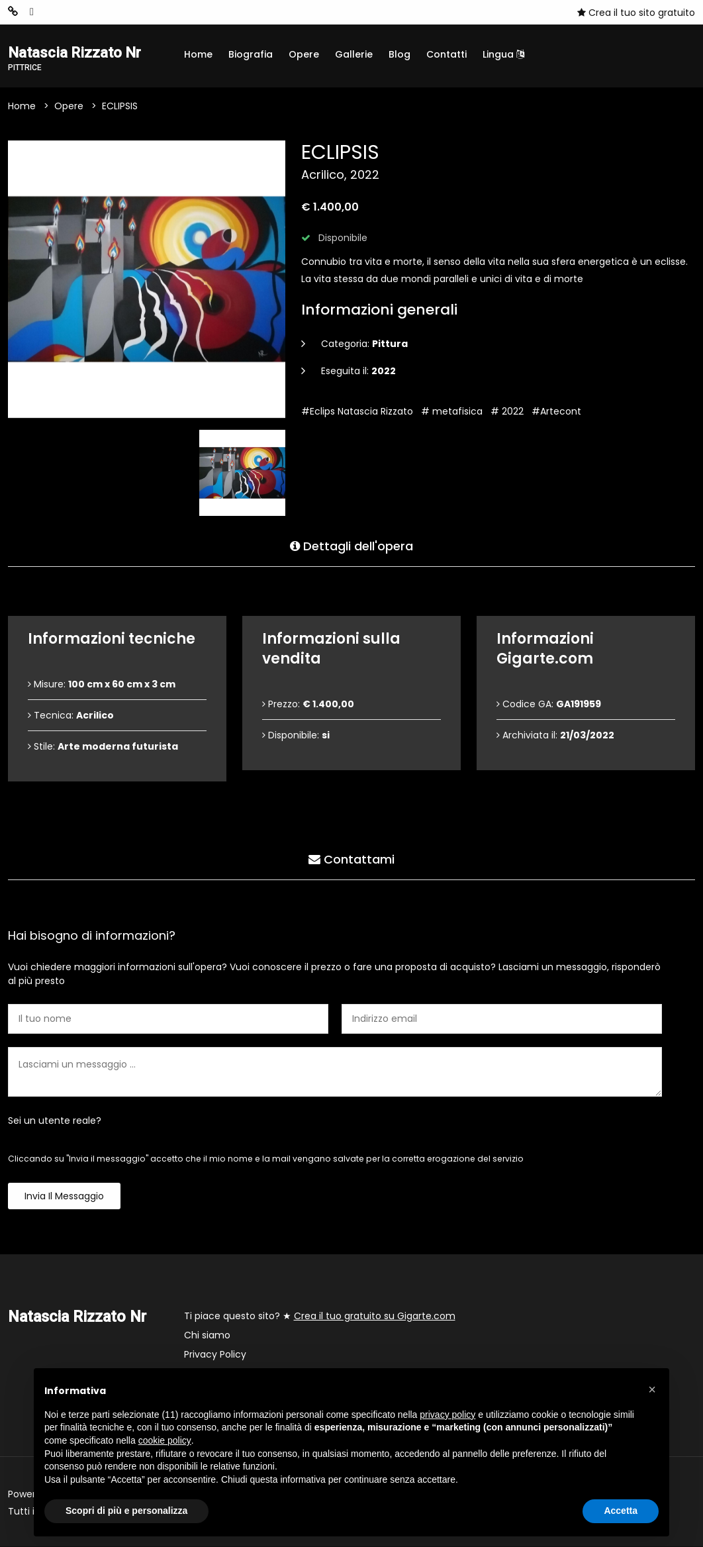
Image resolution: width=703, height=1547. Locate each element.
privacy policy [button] (447, 1414)
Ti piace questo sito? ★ (319, 1316)
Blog (399, 54)
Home (198, 54)
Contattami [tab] (351, 858)
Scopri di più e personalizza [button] (126, 1510)
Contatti (446, 54)
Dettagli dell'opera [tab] (351, 544)
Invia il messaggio (64, 1196)
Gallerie (354, 54)
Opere (304, 54)
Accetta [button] (620, 1510)
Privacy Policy (215, 1355)
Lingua (503, 54)
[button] (652, 1389)
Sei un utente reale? (54, 1121)
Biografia (250, 54)
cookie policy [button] (164, 1440)
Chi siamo (207, 1335)
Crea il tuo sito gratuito (636, 12)
